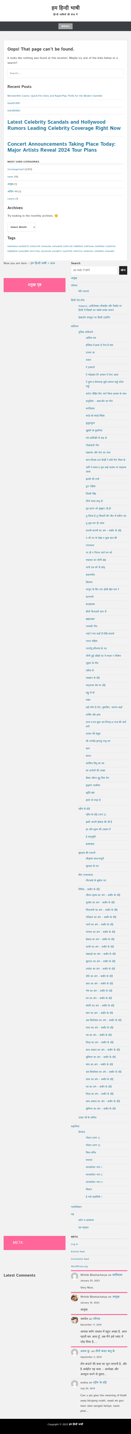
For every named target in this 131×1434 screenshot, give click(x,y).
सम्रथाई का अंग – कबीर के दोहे (101, 954)
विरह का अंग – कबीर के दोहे (99, 1042)
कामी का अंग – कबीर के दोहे (100, 947)
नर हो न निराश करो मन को (99, 552)
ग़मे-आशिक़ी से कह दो (96, 438)
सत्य (88, 748)
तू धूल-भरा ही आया (95, 523)
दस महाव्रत (83, 1227)
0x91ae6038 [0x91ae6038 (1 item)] (57, 246)
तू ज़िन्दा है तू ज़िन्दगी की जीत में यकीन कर (106, 516)
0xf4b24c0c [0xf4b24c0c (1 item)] (89, 251)
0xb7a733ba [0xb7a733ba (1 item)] (35, 251)
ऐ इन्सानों (90, 367)
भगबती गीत (91, 626)
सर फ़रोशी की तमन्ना (95, 770)
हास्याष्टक (90, 844)
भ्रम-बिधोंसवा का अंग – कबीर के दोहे (103, 1020)
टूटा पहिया (91, 486)
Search (75, 263)
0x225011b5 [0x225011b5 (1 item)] (110, 246)
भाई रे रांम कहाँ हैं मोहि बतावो (100, 634)
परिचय (74, 285)
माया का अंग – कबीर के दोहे (99, 1028)
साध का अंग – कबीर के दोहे (99, 983)
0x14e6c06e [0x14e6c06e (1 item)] (46, 246)
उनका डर (90, 352)
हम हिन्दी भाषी (65, 8)
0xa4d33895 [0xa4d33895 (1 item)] (24, 251)
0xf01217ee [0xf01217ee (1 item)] (78, 251)
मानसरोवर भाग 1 (94, 1167)
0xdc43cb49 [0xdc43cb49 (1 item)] (46, 251)
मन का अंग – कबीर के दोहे (99, 998)
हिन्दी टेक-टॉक (78, 300)
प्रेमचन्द (81, 1132)
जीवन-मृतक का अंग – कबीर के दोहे (103, 895)
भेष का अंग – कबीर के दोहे (99, 991)
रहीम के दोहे (84, 809)
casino (11, 199)
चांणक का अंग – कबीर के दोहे (100, 932)
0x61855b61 (13, 110)
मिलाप (89, 1189)
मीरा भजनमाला (85, 875)
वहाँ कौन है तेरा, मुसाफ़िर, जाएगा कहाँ (104, 707)
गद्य (72, 1214)
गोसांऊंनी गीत (92, 445)
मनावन (89, 1160)
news (10, 177)
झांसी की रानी (92, 479)
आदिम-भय (91, 338)
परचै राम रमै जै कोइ (95, 567)
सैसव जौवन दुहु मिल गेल (97, 778)
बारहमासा (90, 604)
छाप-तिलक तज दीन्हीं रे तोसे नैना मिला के (105, 460)
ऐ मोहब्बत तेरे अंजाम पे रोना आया (102, 375)
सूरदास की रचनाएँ (86, 853)
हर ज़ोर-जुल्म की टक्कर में (98, 829)
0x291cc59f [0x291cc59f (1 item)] (68, 246)
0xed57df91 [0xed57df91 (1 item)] (67, 251)
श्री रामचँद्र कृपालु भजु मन (98, 741)
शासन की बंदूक (93, 734)
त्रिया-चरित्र (91, 1152)
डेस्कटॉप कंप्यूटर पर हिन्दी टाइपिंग (94, 317)
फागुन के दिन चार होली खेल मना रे (102, 589)
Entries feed (78, 1251)
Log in (74, 1244)
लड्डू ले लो (90, 693)
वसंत (88, 700)
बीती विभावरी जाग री (96, 612)
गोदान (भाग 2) (93, 1145)
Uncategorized (15, 169)
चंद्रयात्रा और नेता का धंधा (98, 452)
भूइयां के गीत (92, 663)
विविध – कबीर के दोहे (89, 889)
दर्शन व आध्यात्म (86, 1220)
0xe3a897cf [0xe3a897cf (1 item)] (57, 251)
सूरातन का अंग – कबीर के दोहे (100, 961)
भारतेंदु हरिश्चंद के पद (96, 648)
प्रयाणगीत (90, 575)
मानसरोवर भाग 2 (94, 1175)
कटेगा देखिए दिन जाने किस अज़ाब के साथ (106, 394)
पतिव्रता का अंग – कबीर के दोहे (101, 917)
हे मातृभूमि (91, 837)
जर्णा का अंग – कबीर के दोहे (99, 924)
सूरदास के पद (92, 866)
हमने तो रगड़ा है (93, 800)
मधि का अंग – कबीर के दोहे (99, 976)
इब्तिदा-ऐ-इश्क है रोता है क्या (99, 345)
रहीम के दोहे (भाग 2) (96, 814)
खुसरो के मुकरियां (94, 430)
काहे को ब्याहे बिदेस (95, 416)
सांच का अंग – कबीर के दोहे (99, 1013)
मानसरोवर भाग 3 (94, 1182)
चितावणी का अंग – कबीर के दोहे (101, 910)
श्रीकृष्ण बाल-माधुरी (95, 859)
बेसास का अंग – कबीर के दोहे (100, 939)
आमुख (10, 184)
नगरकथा (90, 545)
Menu (65, 26)
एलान (88, 360)
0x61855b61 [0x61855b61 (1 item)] (100, 246)
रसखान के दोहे (93, 678)
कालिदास (90, 408)
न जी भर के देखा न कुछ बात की (101, 538)
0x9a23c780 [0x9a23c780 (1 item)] (35, 246)
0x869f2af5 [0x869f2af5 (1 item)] (78, 246)
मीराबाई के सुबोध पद (96, 880)
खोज (123, 270)
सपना (88, 756)
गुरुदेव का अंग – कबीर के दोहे (100, 902)
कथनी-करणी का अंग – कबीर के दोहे (103, 530)
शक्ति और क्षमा (93, 715)
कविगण (74, 326)
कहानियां (75, 1126)
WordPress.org (79, 1266)
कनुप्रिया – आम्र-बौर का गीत (99, 401)
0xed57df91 (13, 103)
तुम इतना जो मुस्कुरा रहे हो (98, 508)
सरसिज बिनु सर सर (95, 763)
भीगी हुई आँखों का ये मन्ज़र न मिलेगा (103, 656)
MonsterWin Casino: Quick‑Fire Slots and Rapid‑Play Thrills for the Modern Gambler (55, 96)
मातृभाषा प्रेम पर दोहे (95, 685)
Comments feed (80, 1259)
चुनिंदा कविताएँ (85, 332)
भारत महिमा (91, 641)
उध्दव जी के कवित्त (87, 1117)
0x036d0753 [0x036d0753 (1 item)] (24, 246)
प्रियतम (89, 582)
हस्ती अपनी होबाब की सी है (99, 822)
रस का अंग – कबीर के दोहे (99, 1035)
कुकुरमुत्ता (90, 423)
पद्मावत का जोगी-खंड (96, 560)
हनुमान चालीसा (93, 785)
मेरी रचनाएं (83, 291)
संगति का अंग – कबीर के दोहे (100, 1006)
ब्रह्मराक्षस (90, 619)
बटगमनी (90, 597)
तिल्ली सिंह (91, 494)
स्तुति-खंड (90, 793)
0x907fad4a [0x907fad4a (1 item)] (89, 246)
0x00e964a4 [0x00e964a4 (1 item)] (12, 246)
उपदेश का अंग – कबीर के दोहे (100, 969)
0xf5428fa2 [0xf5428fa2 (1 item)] (99, 251)
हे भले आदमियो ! (94, 1197)
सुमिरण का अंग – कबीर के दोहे (101, 1057)
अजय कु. (85, 1351)
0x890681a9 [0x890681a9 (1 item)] (12, 251)
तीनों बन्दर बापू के (94, 501)
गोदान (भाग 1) (93, 1138)
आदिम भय (12, 191)
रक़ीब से (90, 670)
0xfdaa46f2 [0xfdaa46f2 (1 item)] (109, 251)
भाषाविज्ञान (76, 1207)
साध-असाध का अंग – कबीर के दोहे (103, 1050)
